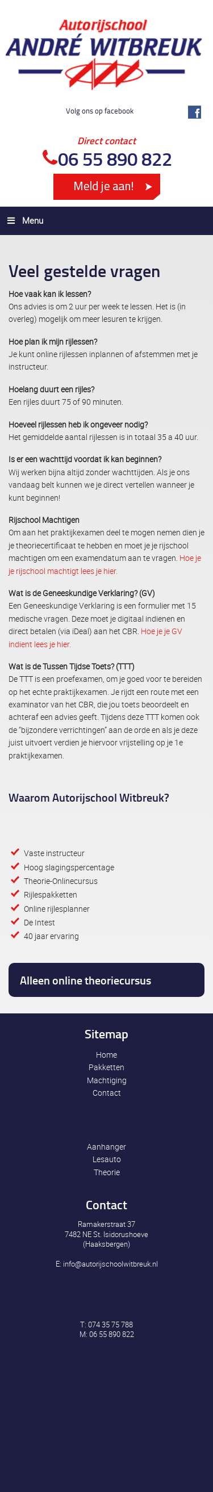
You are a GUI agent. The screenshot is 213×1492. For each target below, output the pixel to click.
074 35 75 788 (110, 1324)
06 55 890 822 (115, 158)
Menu (24, 220)
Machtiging (107, 1080)
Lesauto (107, 1159)
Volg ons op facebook (99, 111)
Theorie (107, 1172)
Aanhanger (106, 1146)
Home (106, 1054)
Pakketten (106, 1067)
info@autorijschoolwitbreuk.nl (110, 1264)
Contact (107, 1092)
